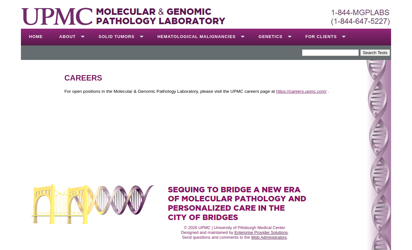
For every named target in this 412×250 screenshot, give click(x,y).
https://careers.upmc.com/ (301, 91)
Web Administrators (269, 237)
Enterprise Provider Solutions (261, 232)
